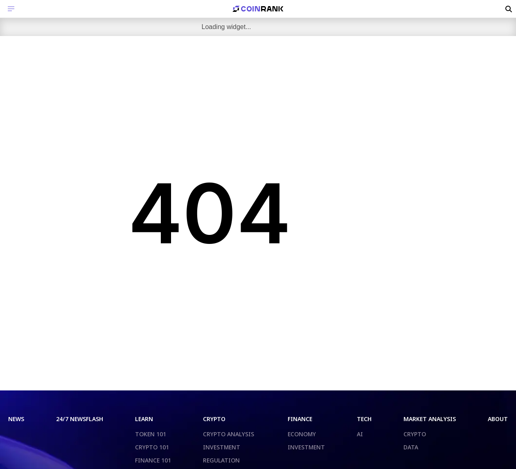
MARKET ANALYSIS (429, 419)
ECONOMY (302, 434)
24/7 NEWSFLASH (79, 419)
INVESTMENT (221, 447)
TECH (364, 419)
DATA (410, 447)
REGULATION (221, 460)
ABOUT (498, 419)
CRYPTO (214, 419)
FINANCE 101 (153, 460)
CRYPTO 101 (152, 447)
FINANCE (300, 419)
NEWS (16, 419)
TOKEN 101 (150, 434)
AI (360, 434)
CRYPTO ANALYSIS (228, 434)
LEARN (144, 419)
